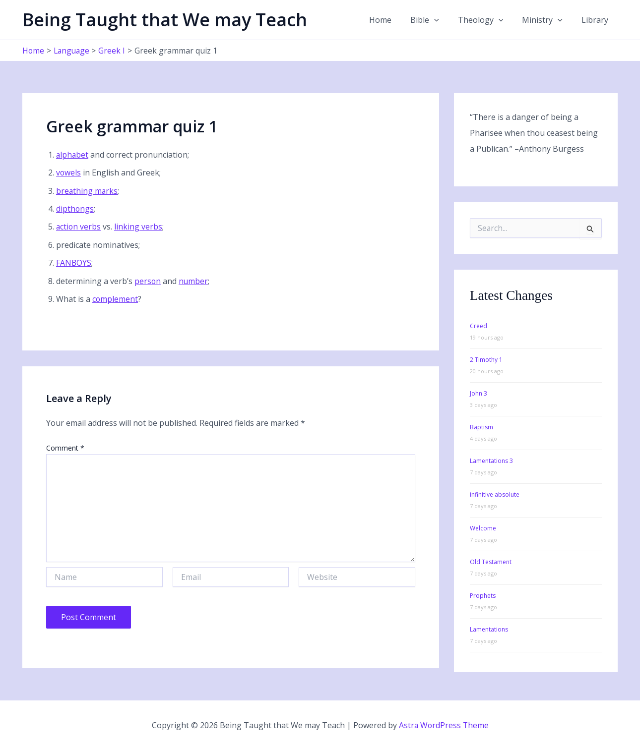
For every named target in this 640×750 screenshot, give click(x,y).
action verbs (79, 226)
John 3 (478, 393)
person (147, 281)
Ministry (546, 20)
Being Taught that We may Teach (164, 19)
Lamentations (489, 629)
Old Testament (491, 562)
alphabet (72, 154)
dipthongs (75, 208)
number (194, 281)
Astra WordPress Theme (443, 725)
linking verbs (139, 226)
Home (394, 19)
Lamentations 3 (491, 461)
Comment (65, 448)
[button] (444, 20)
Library (596, 19)
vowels (68, 172)
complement (115, 298)
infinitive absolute (494, 494)
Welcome (483, 528)
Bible (435, 20)
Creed (478, 326)
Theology (488, 20)
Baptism (481, 427)
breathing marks (87, 190)
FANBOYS (74, 262)
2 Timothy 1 (486, 359)
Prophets (483, 595)
